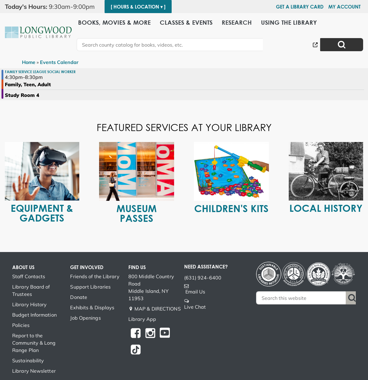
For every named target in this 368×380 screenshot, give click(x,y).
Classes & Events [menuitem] (186, 22)
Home (28, 62)
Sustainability (28, 360)
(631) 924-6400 (202, 278)
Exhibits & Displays (92, 307)
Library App (142, 319)
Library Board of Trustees (31, 290)
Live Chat (195, 307)
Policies (21, 325)
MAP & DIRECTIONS (157, 309)
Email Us (195, 292)
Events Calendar (59, 62)
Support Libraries (90, 287)
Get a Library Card (299, 6)
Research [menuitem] (237, 22)
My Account (344, 6)
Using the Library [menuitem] (289, 22)
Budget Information (34, 315)
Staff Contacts (28, 276)
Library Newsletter (34, 371)
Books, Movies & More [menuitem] (114, 22)
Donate (78, 297)
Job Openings (85, 318)
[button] (52, 6)
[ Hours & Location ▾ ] (138, 6)
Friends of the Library (94, 276)
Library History (29, 304)
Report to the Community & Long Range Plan (34, 342)
